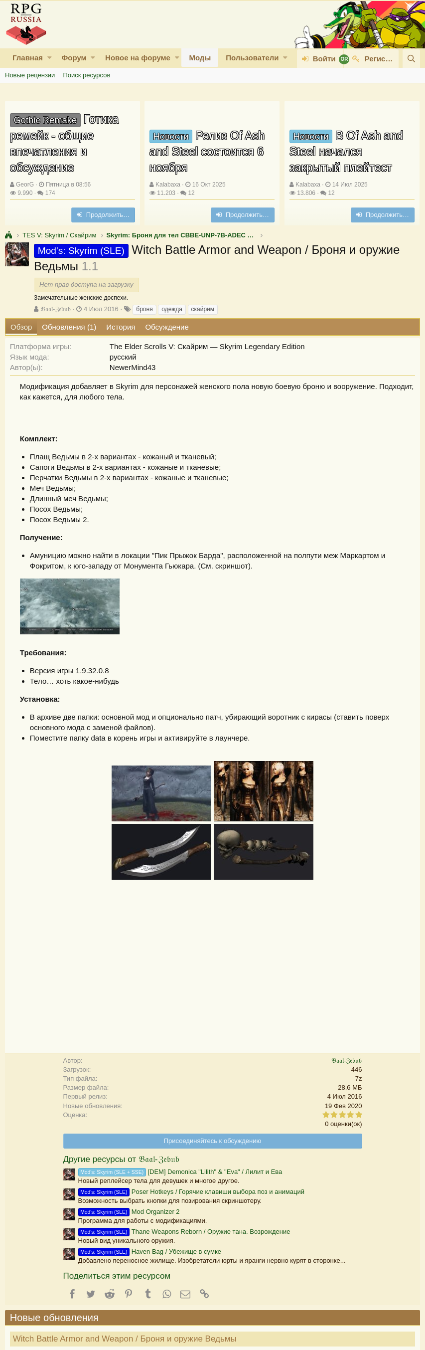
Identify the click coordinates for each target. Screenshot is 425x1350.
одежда (171, 309)
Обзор (21, 327)
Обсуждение (166, 327)
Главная (27, 57)
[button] (49, 57)
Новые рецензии (30, 75)
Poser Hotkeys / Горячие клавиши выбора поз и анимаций (191, 1191)
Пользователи (252, 57)
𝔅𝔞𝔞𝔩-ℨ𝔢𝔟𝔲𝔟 (55, 309)
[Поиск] (411, 58)
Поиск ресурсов (86, 75)
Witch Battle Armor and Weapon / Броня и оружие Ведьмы (125, 1339)
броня (144, 309)
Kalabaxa (167, 184)
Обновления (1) (69, 327)
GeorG (25, 184)
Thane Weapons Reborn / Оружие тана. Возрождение (184, 1231)
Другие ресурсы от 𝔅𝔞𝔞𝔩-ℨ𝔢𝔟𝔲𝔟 (121, 1159)
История (120, 327)
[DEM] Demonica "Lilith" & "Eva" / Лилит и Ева (180, 1171)
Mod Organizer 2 (129, 1211)
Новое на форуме (137, 57)
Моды (200, 57)
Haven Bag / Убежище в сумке (149, 1251)
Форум (73, 57)
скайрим (203, 309)
